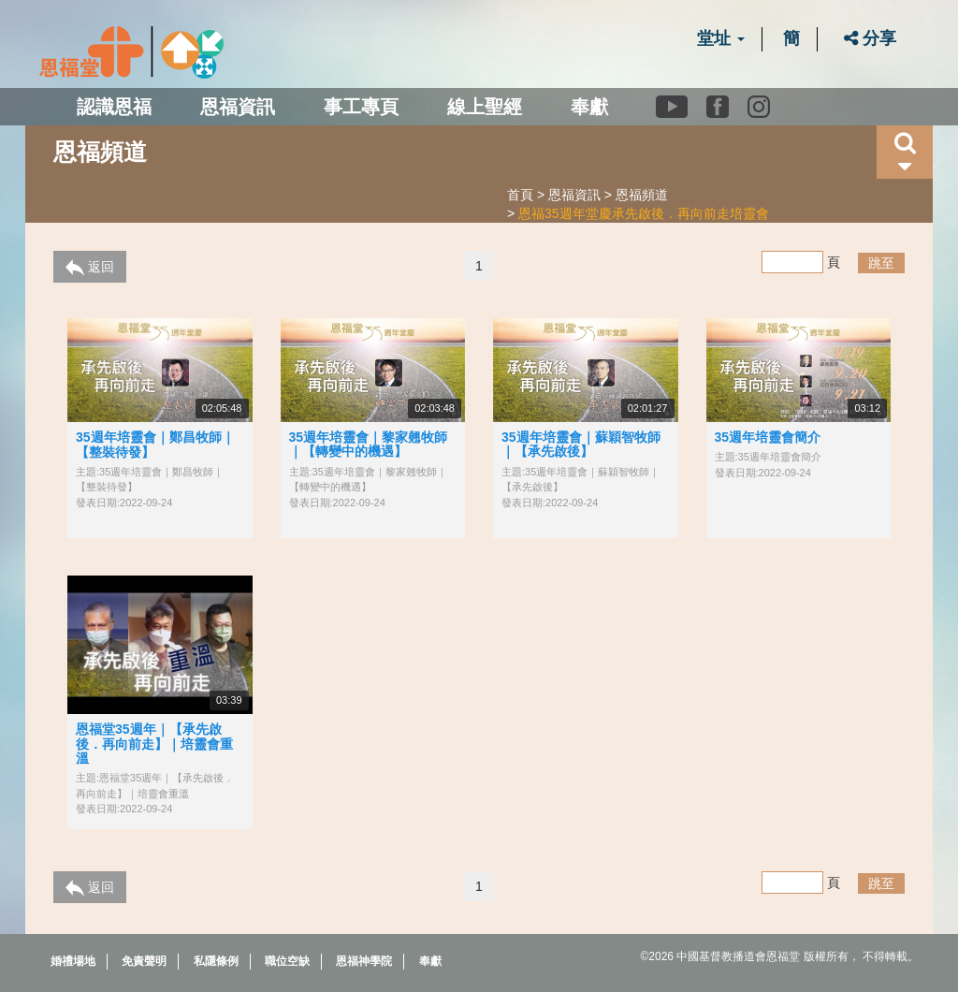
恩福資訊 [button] (237, 106)
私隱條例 (216, 961)
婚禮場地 (73, 961)
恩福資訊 (574, 194)
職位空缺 (287, 961)
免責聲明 (144, 961)
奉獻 (589, 106)
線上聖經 (484, 106)
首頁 (520, 194)
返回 (89, 267)
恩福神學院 (364, 961)
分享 (870, 38)
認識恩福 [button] (114, 106)
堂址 (721, 38)
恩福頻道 (642, 194)
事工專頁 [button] (361, 106)
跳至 (881, 262)
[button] (905, 152)
